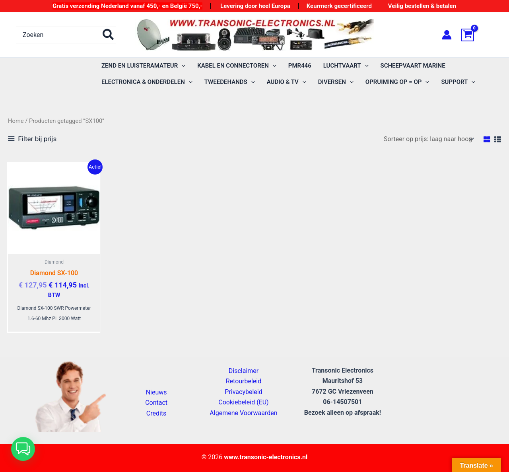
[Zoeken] (108, 35)
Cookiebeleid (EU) (243, 402)
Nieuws (156, 392)
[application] (181, 66)
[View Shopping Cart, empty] (477, 35)
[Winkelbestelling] (428, 139)
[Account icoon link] (447, 35)
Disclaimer (243, 371)
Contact (156, 402)
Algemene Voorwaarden (243, 413)
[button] (143, 66)
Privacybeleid (243, 392)
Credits (156, 413)
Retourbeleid (244, 381)
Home (16, 120)
